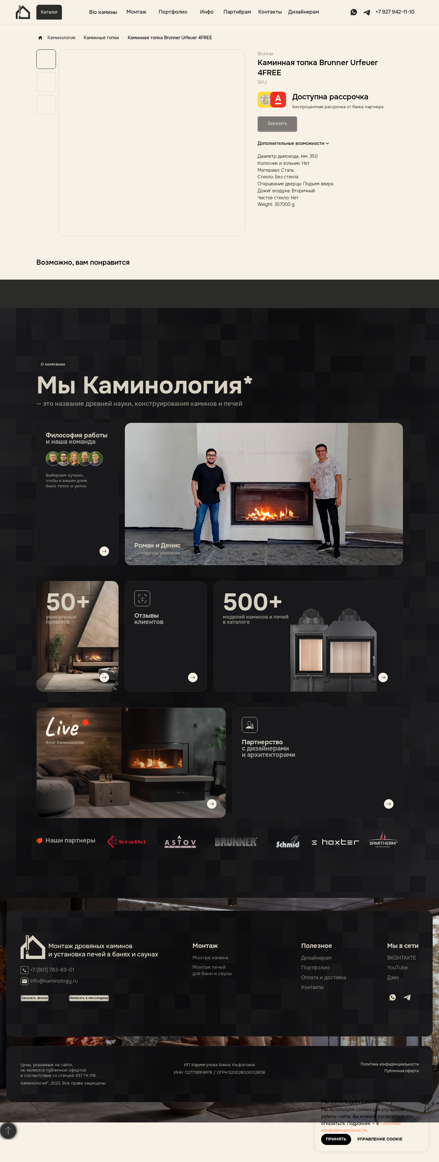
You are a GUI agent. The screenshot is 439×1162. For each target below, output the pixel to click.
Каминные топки (101, 37)
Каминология (55, 38)
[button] (49, 12)
